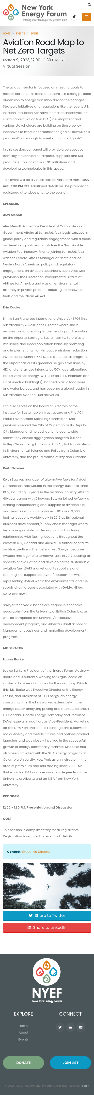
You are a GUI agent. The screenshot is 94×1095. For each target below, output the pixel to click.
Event (34, 33)
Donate (23, 1062)
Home (6, 33)
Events (20, 33)
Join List (70, 1062)
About (23, 1032)
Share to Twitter (47, 915)
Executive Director (36, 851)
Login (85, 1086)
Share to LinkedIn (47, 927)
